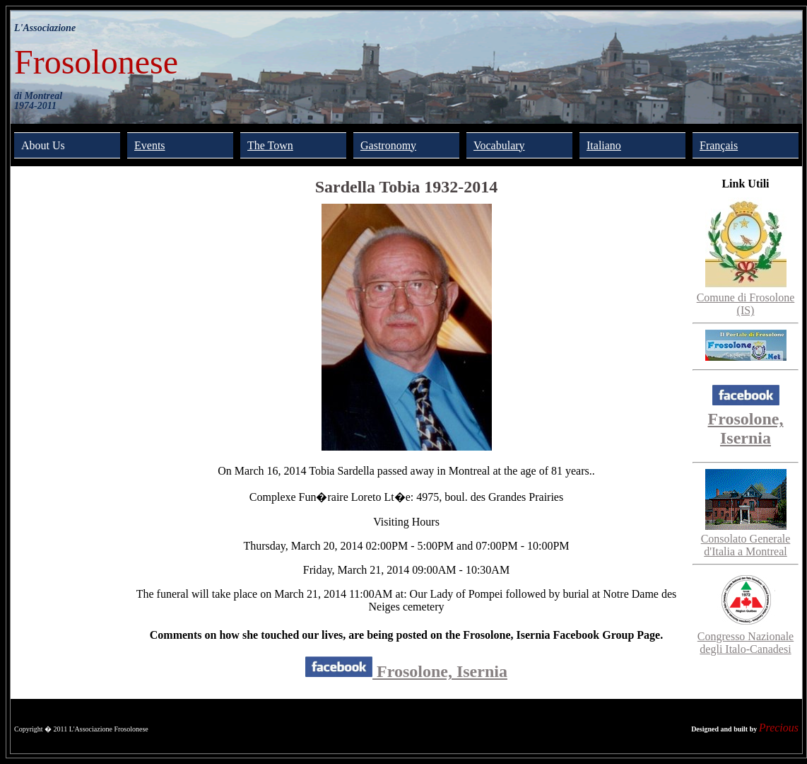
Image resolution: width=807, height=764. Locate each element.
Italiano (604, 145)
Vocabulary (499, 145)
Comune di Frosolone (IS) (746, 297)
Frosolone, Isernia (406, 671)
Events (149, 145)
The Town (270, 145)
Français (719, 145)
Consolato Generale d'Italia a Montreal (746, 538)
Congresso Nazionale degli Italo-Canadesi (745, 636)
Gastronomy (388, 145)
